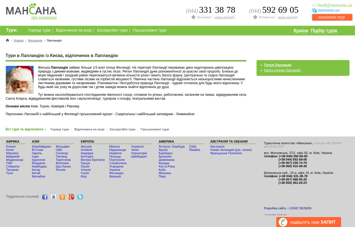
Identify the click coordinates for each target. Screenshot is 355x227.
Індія (35, 156)
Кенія (10, 149)
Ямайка (194, 149)
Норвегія (115, 153)
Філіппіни (62, 163)
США (192, 146)
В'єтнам (37, 149)
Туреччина (63, 159)
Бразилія (165, 156)
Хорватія (137, 146)
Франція (115, 176)
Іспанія (86, 169)
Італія (85, 173)
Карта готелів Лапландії (282, 70)
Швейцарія (139, 156)
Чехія (135, 149)
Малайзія (38, 176)
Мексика (165, 173)
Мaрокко (12, 153)
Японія (60, 169)
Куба (162, 169)
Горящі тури (39, 30)
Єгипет (11, 146)
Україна (114, 169)
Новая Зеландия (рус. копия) (231, 149)
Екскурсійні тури (112, 30)
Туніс (9, 173)
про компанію (44, 17)
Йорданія (38, 163)
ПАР (9, 163)
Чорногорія (139, 153)
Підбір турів (324, 30)
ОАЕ (59, 149)
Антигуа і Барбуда (171, 146)
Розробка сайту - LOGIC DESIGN (287, 208)
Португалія (117, 159)
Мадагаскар (14, 159)
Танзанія (12, 169)
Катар (36, 169)
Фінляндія (35, 40)
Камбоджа (39, 166)
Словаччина (118, 163)
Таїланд (61, 156)
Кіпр (84, 176)
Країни (301, 30)
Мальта (114, 146)
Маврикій (12, 156)
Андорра (87, 153)
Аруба (163, 149)
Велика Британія (93, 159)
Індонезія (38, 159)
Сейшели (12, 166)
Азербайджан (41, 146)
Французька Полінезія (226, 153)
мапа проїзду (288, 17)
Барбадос (166, 153)
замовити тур (331, 17)
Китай (36, 173)
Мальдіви (62, 146)
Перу (162, 176)
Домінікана (166, 159)
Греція (85, 163)
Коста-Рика (167, 166)
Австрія (86, 146)
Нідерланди (117, 149)
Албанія (86, 149)
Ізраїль (37, 153)
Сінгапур (62, 153)
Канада (164, 163)
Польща (115, 156)
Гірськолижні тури (149, 30)
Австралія (217, 146)
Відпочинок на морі (74, 30)
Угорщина (116, 166)
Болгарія (87, 156)
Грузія (85, 166)
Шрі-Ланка (63, 166)
